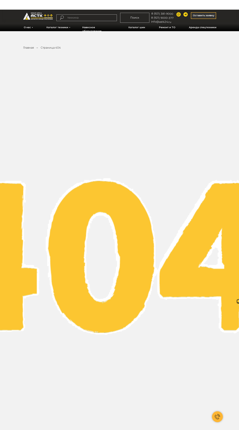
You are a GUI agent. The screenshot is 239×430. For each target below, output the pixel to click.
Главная (28, 47)
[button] (203, 15)
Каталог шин (136, 27)
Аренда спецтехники (202, 27)
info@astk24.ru (161, 21)
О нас (27, 27)
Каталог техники (57, 27)
